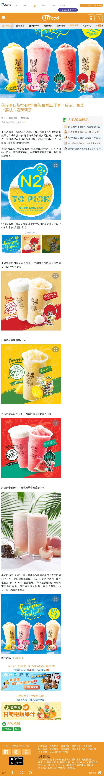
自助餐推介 (43, 759)
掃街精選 (87, 746)
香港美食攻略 (78, 749)
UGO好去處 (76, 762)
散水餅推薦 (55, 759)
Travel (25, 5)
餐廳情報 (74, 25)
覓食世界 (48, 26)
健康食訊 (87, 26)
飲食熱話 (54, 746)
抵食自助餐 (34, 26)
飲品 (17, 729)
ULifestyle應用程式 (67, 765)
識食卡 (90, 765)
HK (16, 5)
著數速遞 (61, 26)
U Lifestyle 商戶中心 (69, 10)
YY (24, 122)
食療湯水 (65, 749)
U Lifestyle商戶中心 (59, 752)
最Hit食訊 (7, 26)
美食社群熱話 (88, 759)
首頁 (3, 118)
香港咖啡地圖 (63, 762)
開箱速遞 (20, 26)
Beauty (43, 5)
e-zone (62, 5)
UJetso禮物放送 (90, 762)
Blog (53, 5)
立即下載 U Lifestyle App (93, 5)
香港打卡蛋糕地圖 (47, 762)
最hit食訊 (13, 118)
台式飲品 (7, 729)
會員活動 (92, 749)
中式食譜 (54, 749)
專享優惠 (42, 752)
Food (34, 5)
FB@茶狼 (18, 658)
